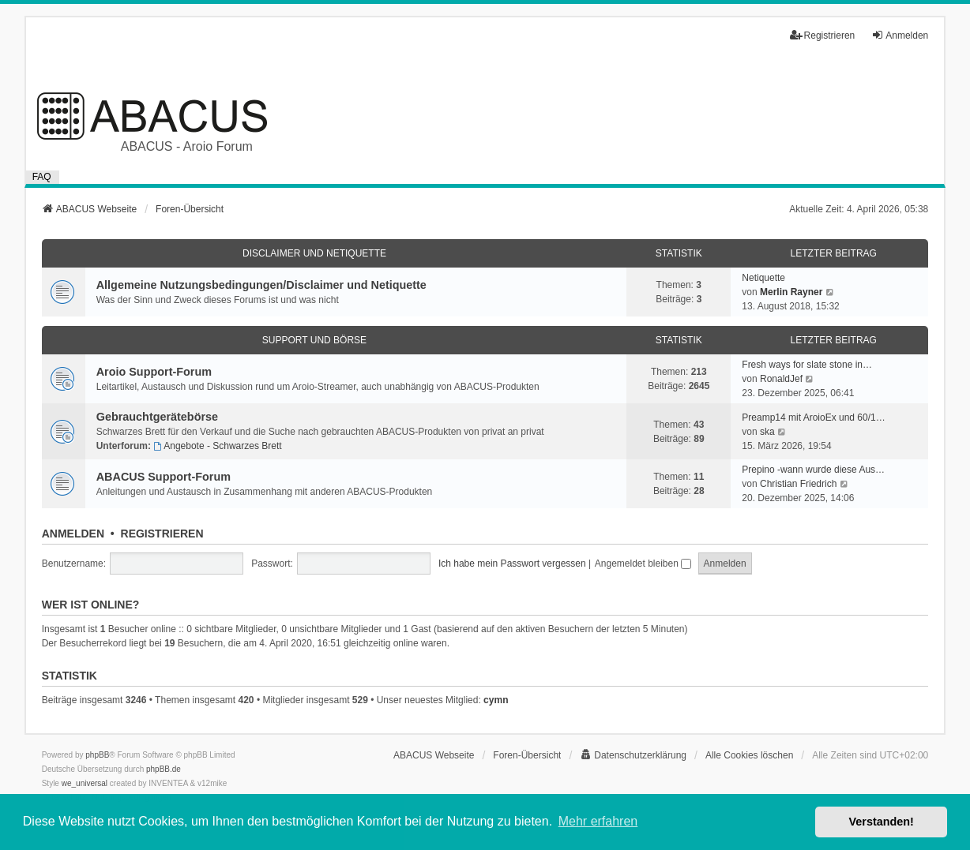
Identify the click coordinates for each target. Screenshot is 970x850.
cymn (495, 700)
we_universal (84, 783)
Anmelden (73, 533)
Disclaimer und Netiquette (314, 253)
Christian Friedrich (798, 483)
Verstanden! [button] (881, 821)
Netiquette (763, 277)
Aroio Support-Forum (154, 371)
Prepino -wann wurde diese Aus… (813, 469)
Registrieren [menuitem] (822, 35)
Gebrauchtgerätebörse (157, 416)
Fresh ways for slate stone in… (807, 364)
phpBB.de (163, 769)
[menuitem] (633, 755)
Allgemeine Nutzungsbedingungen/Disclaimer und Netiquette (261, 285)
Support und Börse (314, 340)
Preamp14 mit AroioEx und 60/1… (813, 417)
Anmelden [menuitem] (899, 35)
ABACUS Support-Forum (163, 476)
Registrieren (162, 533)
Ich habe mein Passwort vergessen (512, 563)
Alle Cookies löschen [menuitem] (749, 755)
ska (767, 431)
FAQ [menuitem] (41, 176)
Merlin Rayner (791, 292)
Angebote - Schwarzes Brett (217, 445)
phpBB (97, 755)
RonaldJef (781, 378)
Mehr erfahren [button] (598, 821)
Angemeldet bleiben (643, 563)
